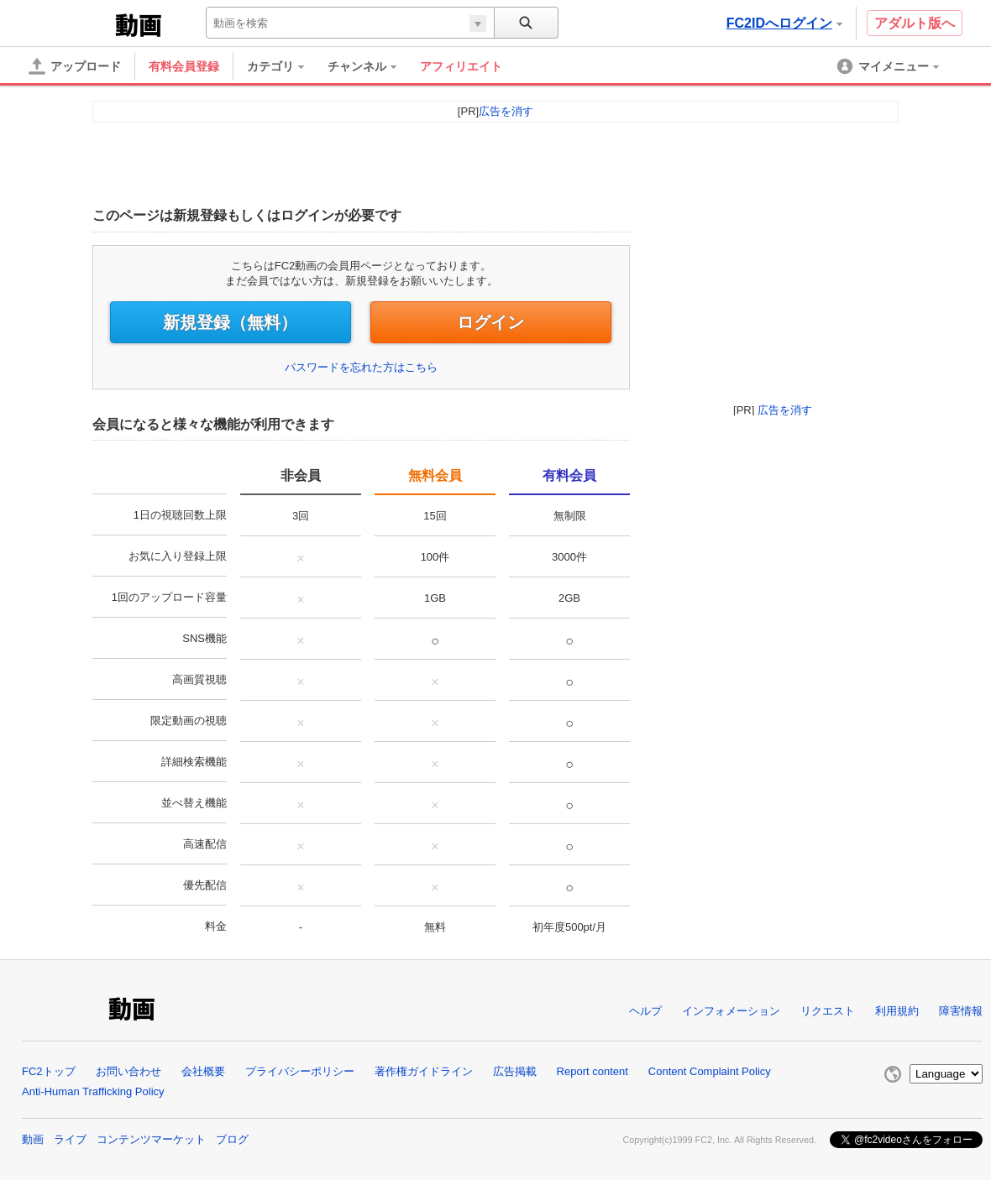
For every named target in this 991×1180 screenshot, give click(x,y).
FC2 (70, 23)
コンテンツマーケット (151, 1139)
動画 (33, 1139)
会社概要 (203, 1071)
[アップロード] (75, 66)
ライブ (70, 1139)
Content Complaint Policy (709, 1071)
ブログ (232, 1139)
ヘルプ (645, 1011)
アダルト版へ (914, 23)
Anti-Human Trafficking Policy (93, 1091)
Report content (592, 1071)
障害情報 (961, 1011)
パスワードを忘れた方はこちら (361, 367)
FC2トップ (49, 1071)
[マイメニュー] (889, 66)
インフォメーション (731, 1011)
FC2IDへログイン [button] (784, 23)
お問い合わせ (128, 1071)
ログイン (490, 322)
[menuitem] (284, 66)
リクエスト (827, 1011)
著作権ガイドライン (424, 1071)
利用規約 (897, 1011)
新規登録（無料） (230, 322)
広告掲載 (515, 1071)
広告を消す (785, 410)
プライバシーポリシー (299, 1071)
